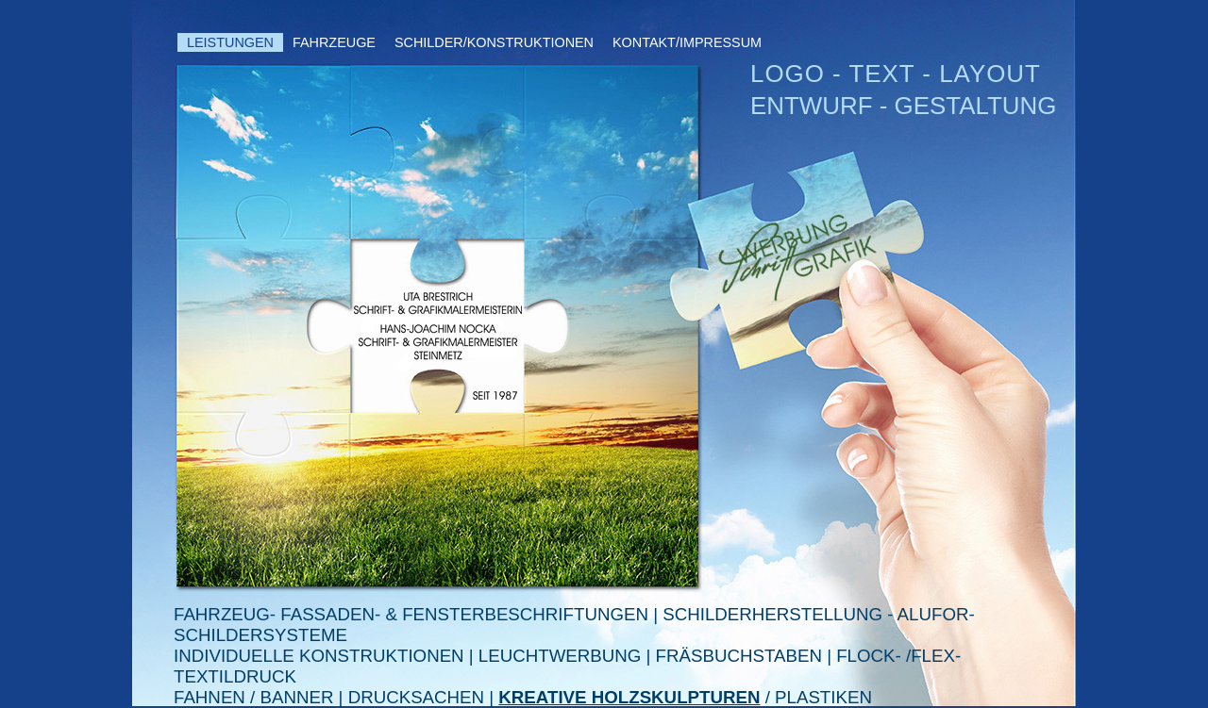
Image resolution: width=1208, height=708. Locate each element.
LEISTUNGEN (230, 42)
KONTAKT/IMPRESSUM (687, 42)
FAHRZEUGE (334, 42)
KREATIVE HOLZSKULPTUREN (629, 697)
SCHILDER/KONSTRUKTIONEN (494, 42)
